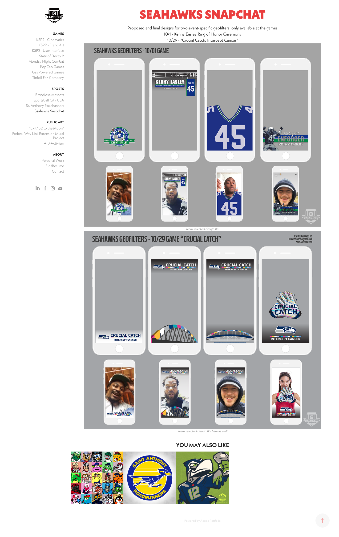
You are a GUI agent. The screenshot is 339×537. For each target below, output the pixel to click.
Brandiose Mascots (49, 94)
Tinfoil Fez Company (48, 77)
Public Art (55, 122)
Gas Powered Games (48, 72)
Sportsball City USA (48, 100)
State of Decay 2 (51, 55)
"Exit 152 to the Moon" (46, 128)
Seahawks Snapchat (49, 111)
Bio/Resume (54, 165)
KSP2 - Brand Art (51, 45)
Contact (58, 171)
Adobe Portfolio (210, 520)
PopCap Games (52, 66)
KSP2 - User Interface (48, 50)
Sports (58, 89)
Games (58, 34)
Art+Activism (54, 143)
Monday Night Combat (46, 61)
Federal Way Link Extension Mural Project (38, 135)
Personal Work (53, 160)
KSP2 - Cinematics (50, 39)
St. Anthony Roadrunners (45, 105)
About (58, 154)
